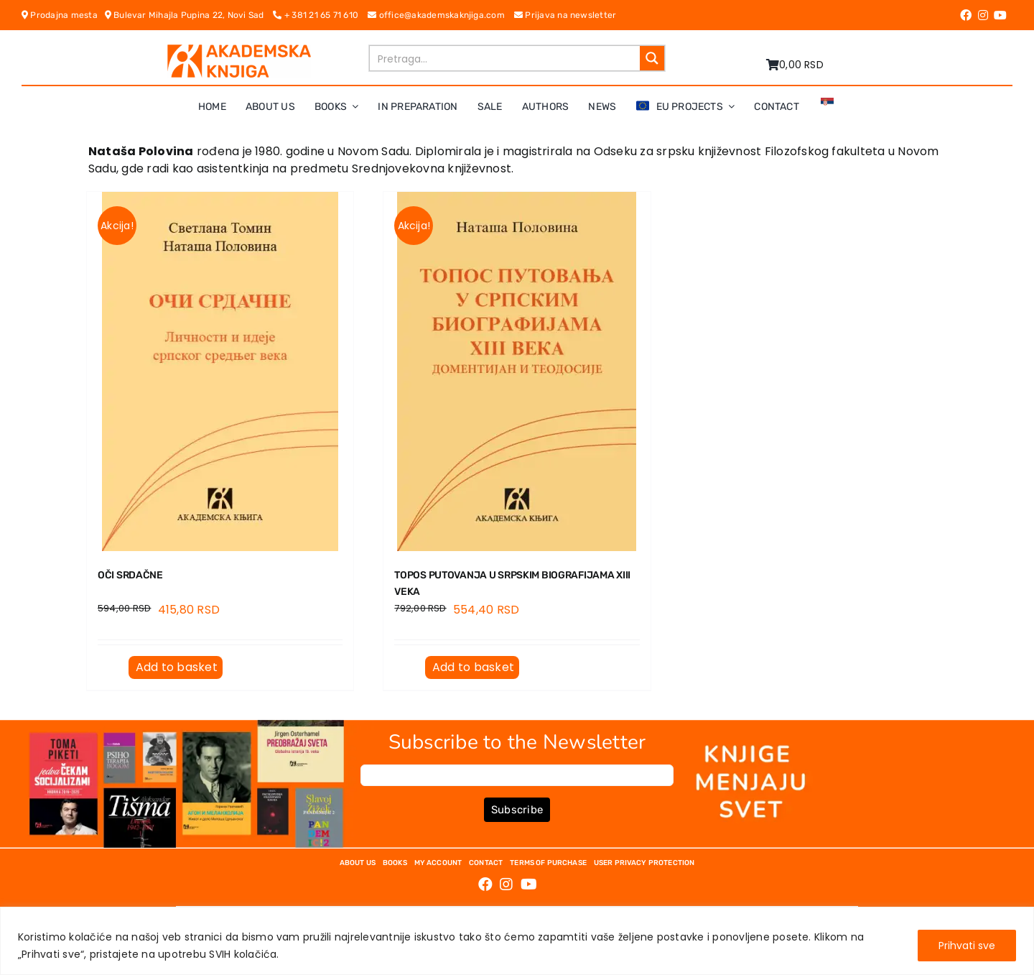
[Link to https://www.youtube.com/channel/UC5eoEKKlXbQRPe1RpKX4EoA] (1000, 15)
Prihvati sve (966, 945)
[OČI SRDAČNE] (220, 371)
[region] (517, 941)
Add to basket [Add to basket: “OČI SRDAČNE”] (177, 667)
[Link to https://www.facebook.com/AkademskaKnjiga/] (966, 15)
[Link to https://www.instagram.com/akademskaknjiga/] (983, 15)
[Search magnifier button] (652, 58)
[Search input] (505, 58)
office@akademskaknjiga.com (441, 15)
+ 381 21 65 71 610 (320, 15)
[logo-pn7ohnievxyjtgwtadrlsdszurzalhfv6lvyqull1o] (239, 50)
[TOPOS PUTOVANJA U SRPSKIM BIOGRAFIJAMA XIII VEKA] (516, 371)
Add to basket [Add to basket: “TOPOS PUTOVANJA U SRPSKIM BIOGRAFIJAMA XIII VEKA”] (473, 667)
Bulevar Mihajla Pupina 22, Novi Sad (189, 15)
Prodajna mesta (63, 15)
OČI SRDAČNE (130, 575)
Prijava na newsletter (565, 15)
